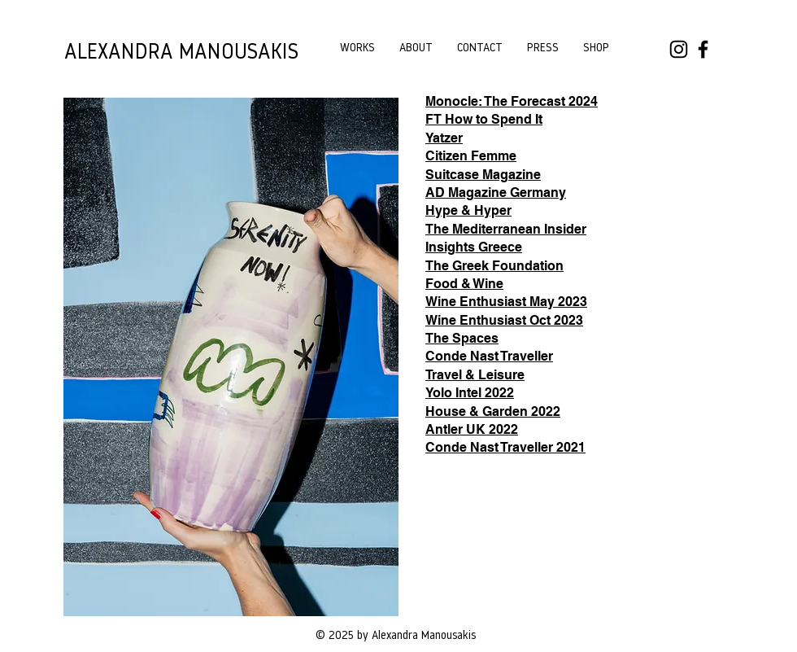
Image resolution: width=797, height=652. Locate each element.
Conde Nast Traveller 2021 (505, 447)
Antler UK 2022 (471, 429)
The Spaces (462, 338)
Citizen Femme (470, 156)
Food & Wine (464, 283)
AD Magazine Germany (495, 192)
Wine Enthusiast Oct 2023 (504, 320)
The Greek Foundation (494, 265)
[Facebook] (703, 49)
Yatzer (444, 138)
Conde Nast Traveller (489, 356)
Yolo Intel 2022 (469, 392)
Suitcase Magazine (483, 174)
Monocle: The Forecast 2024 (511, 101)
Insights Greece (473, 247)
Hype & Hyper (468, 210)
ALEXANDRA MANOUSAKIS (181, 53)
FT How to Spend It (483, 119)
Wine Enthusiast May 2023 (506, 301)
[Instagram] (678, 49)
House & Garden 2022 (492, 411)
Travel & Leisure (475, 375)
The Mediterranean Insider (505, 229)
